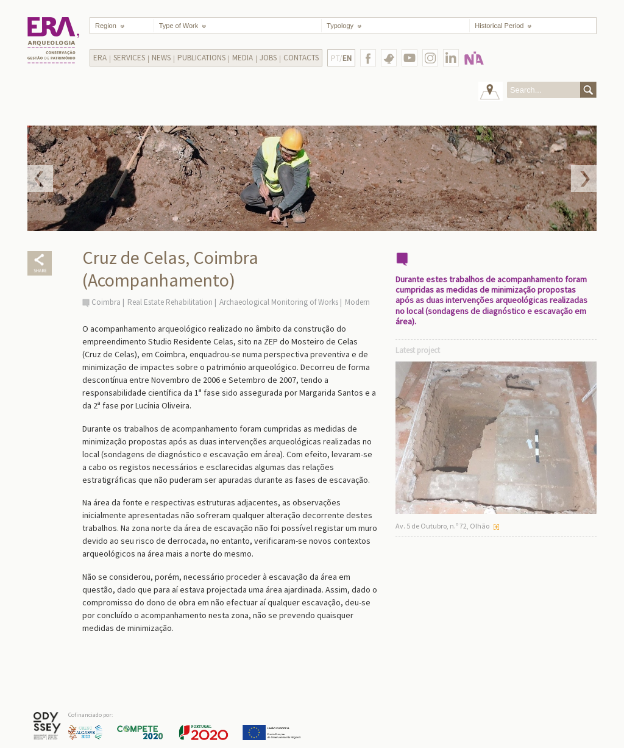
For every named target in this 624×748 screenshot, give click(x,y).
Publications (201, 57)
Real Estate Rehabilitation (170, 302)
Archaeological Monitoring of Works (278, 302)
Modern (357, 302)
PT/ (341, 58)
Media (242, 57)
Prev (40, 178)
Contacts (301, 57)
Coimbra (106, 302)
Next (584, 178)
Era (100, 57)
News (161, 57)
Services (129, 57)
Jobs (268, 57)
